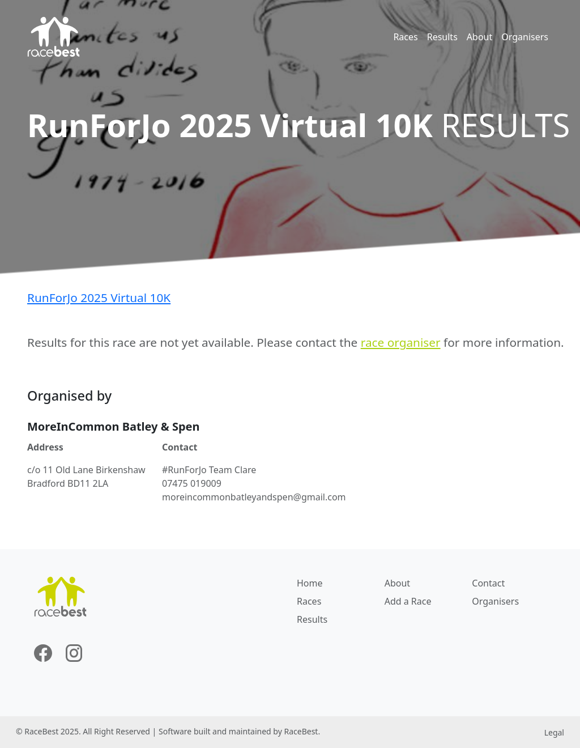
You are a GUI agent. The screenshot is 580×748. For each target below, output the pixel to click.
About (479, 37)
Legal (554, 732)
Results (442, 37)
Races (405, 37)
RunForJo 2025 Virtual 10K (98, 297)
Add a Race (408, 601)
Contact (488, 583)
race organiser (401, 342)
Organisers (524, 37)
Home (310, 583)
